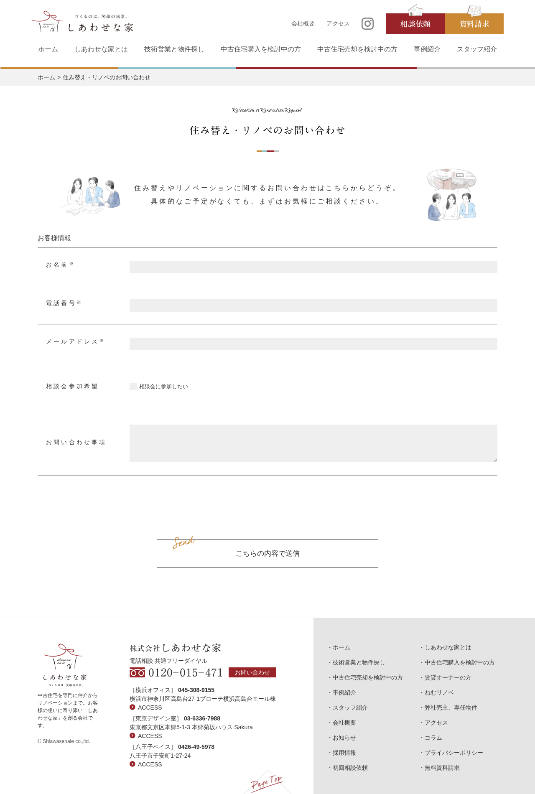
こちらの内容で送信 (268, 553)
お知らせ (344, 737)
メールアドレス (76, 341)
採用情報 (344, 752)
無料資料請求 (442, 767)
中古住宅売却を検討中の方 (357, 49)
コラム (433, 737)
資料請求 (474, 23)
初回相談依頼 (350, 767)
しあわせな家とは (101, 49)
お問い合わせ (252, 672)
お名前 (60, 264)
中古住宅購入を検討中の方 (261, 49)
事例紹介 (427, 49)
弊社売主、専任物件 (451, 707)
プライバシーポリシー (454, 752)
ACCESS (150, 707)
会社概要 (303, 23)
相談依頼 (415, 23)
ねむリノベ (439, 692)
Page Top (267, 782)
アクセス (338, 23)
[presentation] (267, 517)
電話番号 (64, 303)
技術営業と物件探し (174, 49)
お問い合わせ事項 (76, 442)
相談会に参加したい (163, 386)
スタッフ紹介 (477, 49)
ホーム (48, 49)
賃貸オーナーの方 (448, 677)
